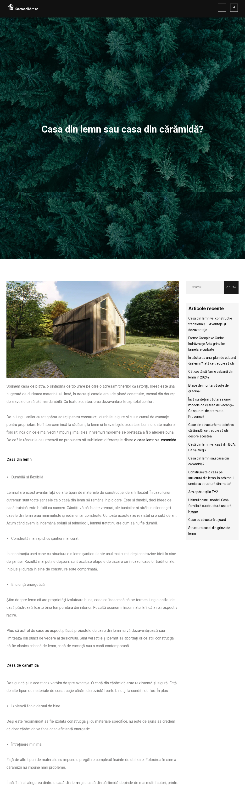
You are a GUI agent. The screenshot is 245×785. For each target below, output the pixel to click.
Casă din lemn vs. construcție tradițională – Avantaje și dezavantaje (210, 324)
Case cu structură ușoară (207, 520)
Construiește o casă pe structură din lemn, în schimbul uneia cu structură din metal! (211, 478)
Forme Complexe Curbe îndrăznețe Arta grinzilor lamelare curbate (206, 343)
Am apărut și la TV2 (203, 492)
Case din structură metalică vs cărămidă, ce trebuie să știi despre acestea (211, 430)
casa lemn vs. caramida (156, 440)
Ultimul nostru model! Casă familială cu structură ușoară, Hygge (210, 505)
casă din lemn (68, 782)
